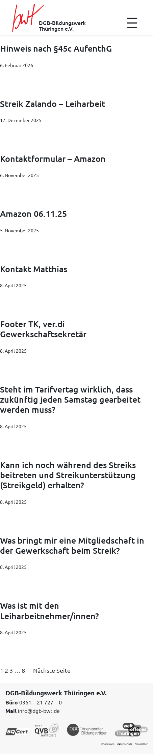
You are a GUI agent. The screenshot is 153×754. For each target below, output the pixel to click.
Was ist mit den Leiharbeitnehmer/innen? (49, 610)
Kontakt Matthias (33, 269)
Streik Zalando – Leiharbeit (52, 103)
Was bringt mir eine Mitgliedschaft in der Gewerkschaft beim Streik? (72, 545)
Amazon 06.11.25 (33, 213)
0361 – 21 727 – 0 (40, 702)
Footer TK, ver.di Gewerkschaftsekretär (43, 329)
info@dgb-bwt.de (39, 710)
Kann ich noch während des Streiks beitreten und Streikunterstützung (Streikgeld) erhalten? (68, 475)
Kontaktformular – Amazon (53, 158)
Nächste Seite (52, 670)
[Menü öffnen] (132, 23)
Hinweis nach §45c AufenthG (56, 48)
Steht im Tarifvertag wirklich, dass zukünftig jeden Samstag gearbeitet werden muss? (70, 399)
